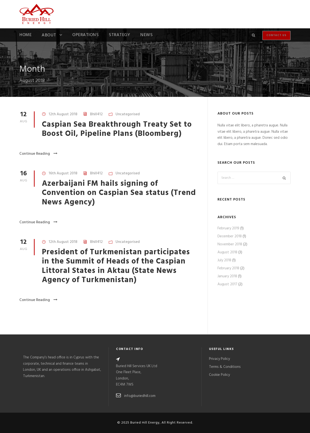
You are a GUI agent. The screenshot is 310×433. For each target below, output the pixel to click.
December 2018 (229, 236)
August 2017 (227, 284)
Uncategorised (128, 114)
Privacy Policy (219, 359)
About (49, 36)
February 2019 (228, 228)
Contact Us (276, 35)
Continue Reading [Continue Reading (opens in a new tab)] (38, 154)
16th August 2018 (63, 173)
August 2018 (227, 252)
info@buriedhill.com (139, 396)
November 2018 (229, 244)
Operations (85, 36)
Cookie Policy (219, 375)
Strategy (119, 36)
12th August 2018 (63, 114)
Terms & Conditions (225, 367)
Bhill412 (96, 114)
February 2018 (228, 268)
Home (25, 36)
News (146, 36)
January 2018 (227, 276)
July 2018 (224, 260)
